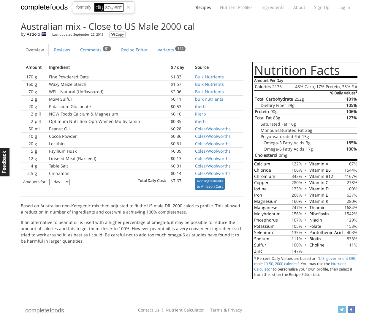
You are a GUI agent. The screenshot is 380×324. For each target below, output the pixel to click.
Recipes (203, 8)
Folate (315, 226)
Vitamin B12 (321, 176)
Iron (258, 195)
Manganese (265, 207)
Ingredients (273, 7)
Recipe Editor (134, 50)
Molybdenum (267, 213)
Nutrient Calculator (185, 310)
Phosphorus (266, 220)
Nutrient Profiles (236, 7)
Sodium (261, 238)
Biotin (315, 238)
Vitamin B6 (320, 170)
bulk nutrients (209, 99)
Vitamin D (319, 189)
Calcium (262, 164)
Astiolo (33, 34)
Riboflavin (319, 213)
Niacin (315, 220)
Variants (172, 49)
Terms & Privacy (226, 310)
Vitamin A (318, 164)
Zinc (258, 251)
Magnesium (266, 201)
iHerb (200, 114)
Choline (316, 245)
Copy (117, 34)
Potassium (264, 226)
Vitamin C (318, 182)
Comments (95, 49)
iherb (200, 106)
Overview (35, 50)
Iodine (260, 189)
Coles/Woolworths (213, 129)
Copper (261, 182)
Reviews (62, 50)
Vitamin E (318, 195)
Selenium (263, 232)
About (299, 7)
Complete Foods (44, 8)
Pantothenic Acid (326, 232)
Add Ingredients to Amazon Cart (210, 183)
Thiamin (317, 207)
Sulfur (260, 245)
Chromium (264, 176)
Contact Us (148, 310)
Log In (344, 7)
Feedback (5, 162)
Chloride (262, 170)
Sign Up (322, 7)
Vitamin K (318, 201)
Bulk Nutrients (209, 77)
